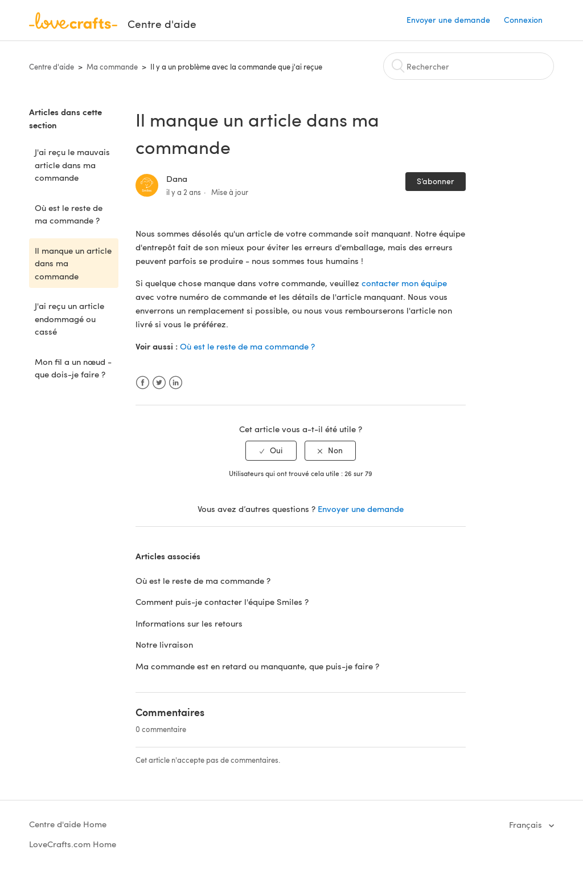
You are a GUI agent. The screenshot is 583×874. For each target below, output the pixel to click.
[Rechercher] (468, 66)
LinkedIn (176, 383)
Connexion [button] (523, 19)
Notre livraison (164, 644)
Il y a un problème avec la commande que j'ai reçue (236, 67)
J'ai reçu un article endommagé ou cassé (69, 318)
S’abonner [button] (435, 181)
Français (526, 824)
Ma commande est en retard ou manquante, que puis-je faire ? (257, 666)
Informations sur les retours (189, 623)
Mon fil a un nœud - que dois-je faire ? (73, 368)
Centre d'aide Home (67, 824)
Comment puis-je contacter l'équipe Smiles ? (222, 601)
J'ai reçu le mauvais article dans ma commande (72, 164)
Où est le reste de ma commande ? (68, 214)
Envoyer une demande (448, 19)
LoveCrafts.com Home (72, 843)
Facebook (143, 383)
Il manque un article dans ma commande (73, 263)
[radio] (271, 451)
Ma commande (112, 67)
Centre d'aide (51, 67)
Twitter (159, 383)
